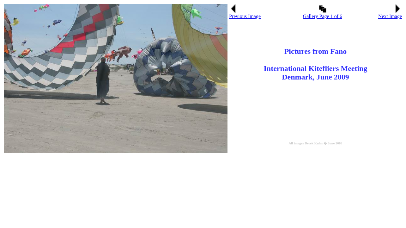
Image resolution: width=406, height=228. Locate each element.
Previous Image (245, 14)
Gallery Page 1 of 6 (322, 14)
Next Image (390, 14)
